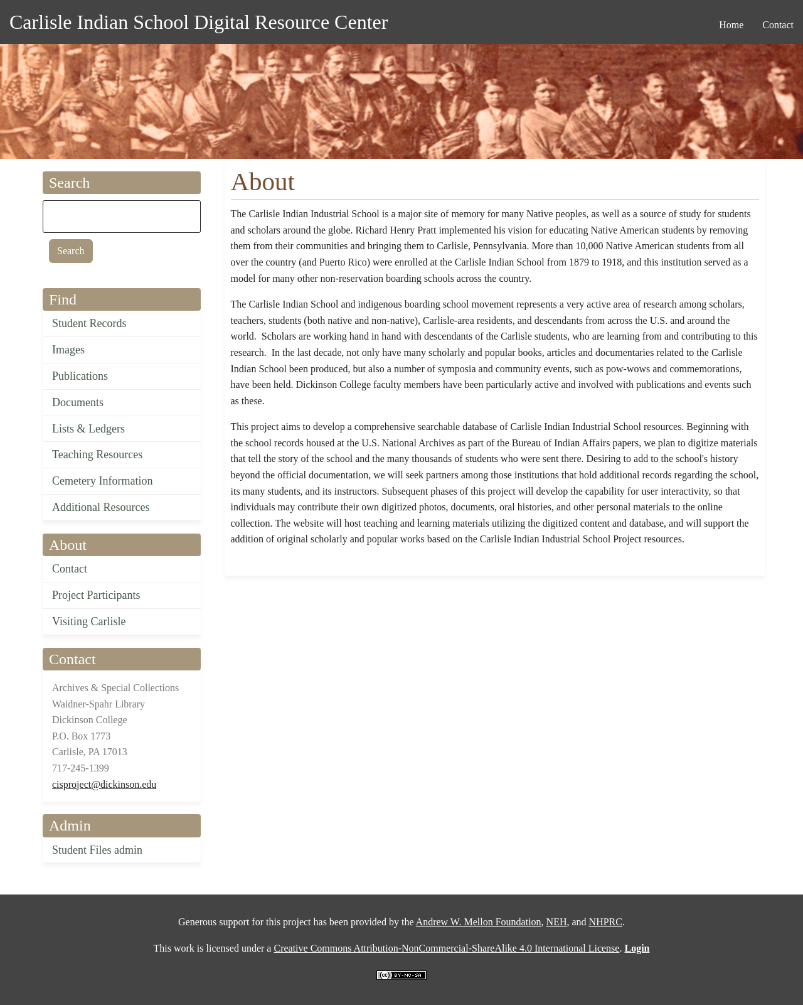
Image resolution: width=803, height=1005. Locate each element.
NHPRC (605, 921)
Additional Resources (100, 507)
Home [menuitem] (731, 24)
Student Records (89, 323)
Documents (78, 402)
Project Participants (96, 595)
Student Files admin (97, 850)
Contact (69, 568)
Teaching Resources (97, 454)
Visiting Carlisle (88, 621)
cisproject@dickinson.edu (104, 784)
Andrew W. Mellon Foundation (478, 921)
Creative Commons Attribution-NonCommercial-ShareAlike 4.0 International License (446, 948)
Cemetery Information (102, 481)
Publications (80, 376)
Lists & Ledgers (88, 428)
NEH (556, 921)
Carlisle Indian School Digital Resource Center (198, 22)
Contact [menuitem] (778, 24)
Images (68, 349)
